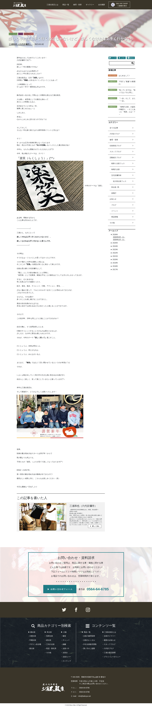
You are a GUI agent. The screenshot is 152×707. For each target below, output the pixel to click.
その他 (112, 223)
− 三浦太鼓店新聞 (109, 653)
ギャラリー (90, 5)
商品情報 (114, 217)
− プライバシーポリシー (111, 657)
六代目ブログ (115, 134)
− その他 (48, 653)
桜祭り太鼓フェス (118, 163)
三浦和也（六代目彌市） (20, 44)
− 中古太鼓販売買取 (89, 644)
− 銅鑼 (63, 644)
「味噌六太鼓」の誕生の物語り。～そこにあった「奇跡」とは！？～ (127, 110)
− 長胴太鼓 (49, 636)
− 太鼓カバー (66, 657)
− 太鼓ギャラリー (109, 636)
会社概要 (101, 5)
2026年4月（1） (119, 237)
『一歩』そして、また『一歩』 (127, 100)
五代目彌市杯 (116, 175)
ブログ (113, 205)
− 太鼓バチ (65, 648)
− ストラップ (66, 661)
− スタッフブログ (109, 644)
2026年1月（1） (119, 239)
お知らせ (113, 199)
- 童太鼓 (31, 648)
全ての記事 (114, 128)
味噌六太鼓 (115, 169)
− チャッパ (65, 640)
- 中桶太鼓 (32, 640)
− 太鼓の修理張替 (88, 636)
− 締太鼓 (48, 640)
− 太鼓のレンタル (88, 640)
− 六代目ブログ (108, 648)
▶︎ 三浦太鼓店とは (109, 632)
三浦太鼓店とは (52, 5)
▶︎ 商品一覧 (86, 632)
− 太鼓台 (64, 653)
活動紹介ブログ (115, 157)
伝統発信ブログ (115, 146)
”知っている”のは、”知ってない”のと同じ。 (127, 91)
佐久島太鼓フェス (119, 181)
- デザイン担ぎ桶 (34, 644)
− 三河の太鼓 (50, 644)
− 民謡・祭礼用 (50, 648)
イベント (114, 211)
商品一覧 (65, 5)
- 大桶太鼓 (32, 636)
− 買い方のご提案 (88, 648)
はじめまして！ (124, 75)
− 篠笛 (63, 636)
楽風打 (113, 193)
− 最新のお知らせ (109, 640)
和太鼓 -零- (115, 187)
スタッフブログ (115, 151)
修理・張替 (77, 5)
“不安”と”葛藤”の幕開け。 (127, 83)
